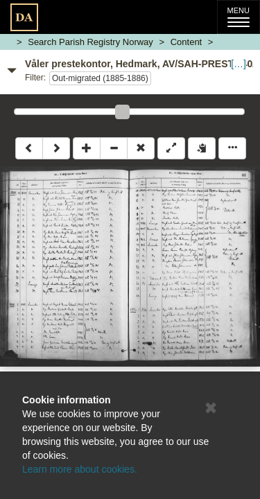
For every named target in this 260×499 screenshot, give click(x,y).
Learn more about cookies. (79, 469)
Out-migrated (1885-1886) (100, 78)
